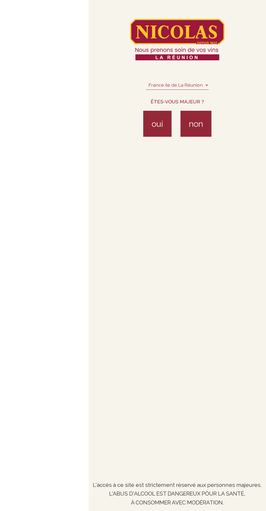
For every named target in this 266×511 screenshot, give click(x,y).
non (196, 124)
